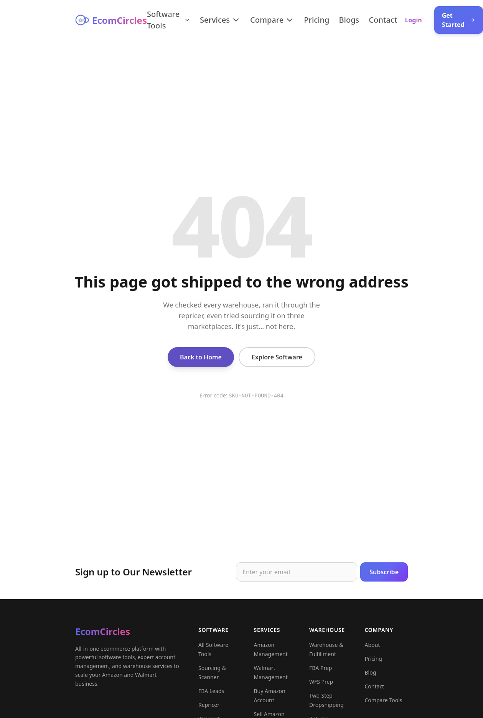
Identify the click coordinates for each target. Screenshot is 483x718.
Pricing (316, 20)
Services (220, 20)
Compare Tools (383, 704)
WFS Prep (321, 685)
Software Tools (168, 20)
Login (413, 20)
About (372, 648)
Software (213, 633)
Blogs (349, 20)
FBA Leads (211, 694)
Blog (370, 676)
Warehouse (327, 633)
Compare (272, 20)
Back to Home (201, 357)
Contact (383, 20)
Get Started (458, 20)
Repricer (208, 708)
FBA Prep (320, 671)
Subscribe (384, 574)
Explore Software (277, 357)
